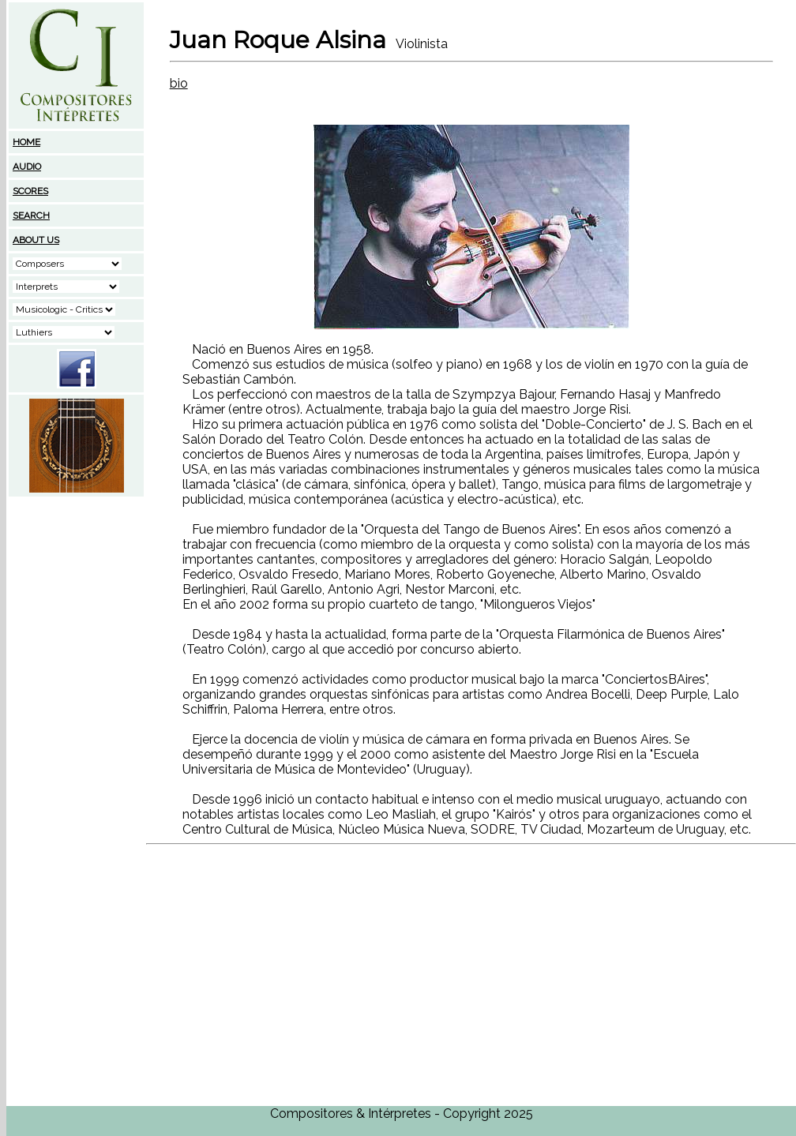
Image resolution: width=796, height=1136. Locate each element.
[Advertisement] (76, 597)
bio (179, 83)
